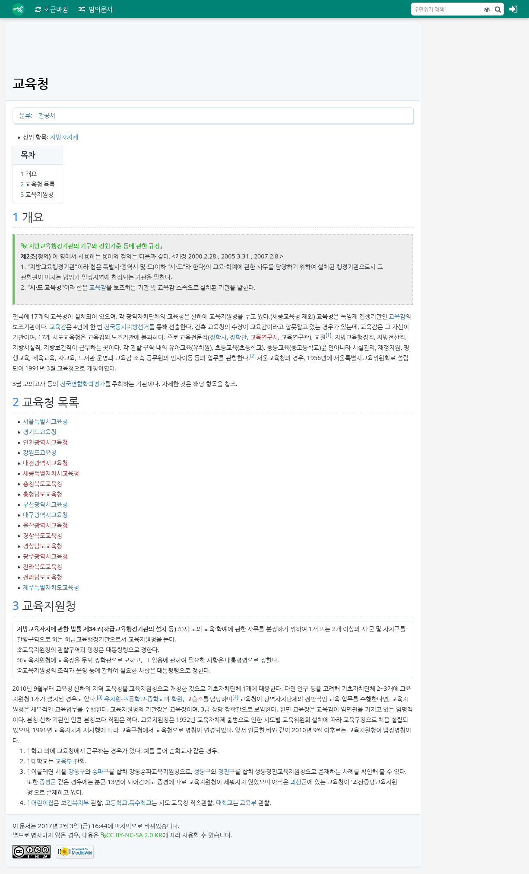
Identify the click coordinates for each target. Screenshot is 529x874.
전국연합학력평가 (82, 384)
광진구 (226, 771)
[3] (99, 697)
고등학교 (116, 802)
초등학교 (134, 699)
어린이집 (42, 802)
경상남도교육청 (42, 546)
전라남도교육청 (42, 577)
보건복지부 (75, 802)
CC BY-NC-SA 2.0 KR (134, 835)
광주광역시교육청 (45, 556)
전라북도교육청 (42, 566)
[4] (235, 697)
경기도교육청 (40, 431)
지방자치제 (64, 137)
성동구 (202, 771)
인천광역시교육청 (45, 442)
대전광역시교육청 (45, 463)
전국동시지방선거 (126, 326)
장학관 (238, 337)
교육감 (97, 287)
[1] (328, 335)
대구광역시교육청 (45, 514)
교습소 (194, 699)
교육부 (63, 761)
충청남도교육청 (42, 494)
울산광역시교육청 (45, 525)
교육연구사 (264, 337)
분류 (25, 115)
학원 (177, 699)
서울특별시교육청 (45, 421)
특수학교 (140, 802)
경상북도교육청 (42, 535)
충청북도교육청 (42, 483)
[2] (253, 356)
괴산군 (298, 782)
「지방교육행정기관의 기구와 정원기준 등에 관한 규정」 (94, 246)
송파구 (100, 771)
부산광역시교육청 (45, 504)
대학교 (224, 802)
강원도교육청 (40, 452)
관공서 (46, 115)
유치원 (112, 699)
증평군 (47, 782)
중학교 (155, 699)
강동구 (76, 771)
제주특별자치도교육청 (51, 587)
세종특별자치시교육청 (51, 473)
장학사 (218, 337)
